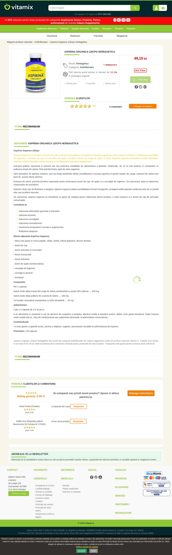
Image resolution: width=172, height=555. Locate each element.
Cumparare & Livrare (44, 485)
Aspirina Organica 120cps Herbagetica (68, 42)
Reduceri (75, 35)
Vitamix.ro (89, 523)
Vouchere (52, 35)
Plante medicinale (70, 489)
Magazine (131, 28)
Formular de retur (43, 507)
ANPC (38, 511)
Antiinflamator (41, 42)
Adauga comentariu (143, 106)
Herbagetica (82, 63)
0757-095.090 (104, 14)
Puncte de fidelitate (44, 495)
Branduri (107, 28)
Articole (66, 485)
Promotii (119, 28)
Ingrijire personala (80, 28)
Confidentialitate (42, 489)
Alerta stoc (110, 83)
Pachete (95, 28)
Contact (12, 470)
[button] (156, 7)
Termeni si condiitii (43, 492)
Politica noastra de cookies (87, 547)
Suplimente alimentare (46, 28)
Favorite (91, 83)
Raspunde (79, 406)
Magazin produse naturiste (19, 42)
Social (92, 470)
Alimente (64, 28)
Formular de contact (44, 504)
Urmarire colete (42, 498)
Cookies (39, 501)
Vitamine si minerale (72, 492)
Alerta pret (71, 83)
